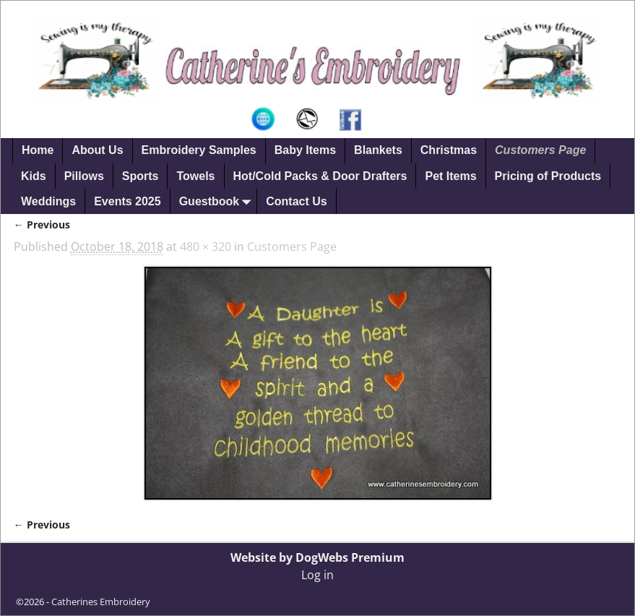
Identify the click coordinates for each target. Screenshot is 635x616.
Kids (33, 176)
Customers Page (540, 150)
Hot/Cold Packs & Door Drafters (320, 176)
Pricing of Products (548, 176)
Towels (195, 176)
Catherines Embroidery (100, 601)
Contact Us (296, 201)
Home (37, 150)
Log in (317, 575)
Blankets (378, 150)
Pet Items (450, 176)
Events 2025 (127, 201)
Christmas (448, 150)
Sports (140, 176)
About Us (97, 150)
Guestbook (218, 201)
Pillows (84, 176)
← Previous (42, 224)
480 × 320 (205, 246)
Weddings (48, 201)
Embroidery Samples (199, 150)
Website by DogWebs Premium (317, 557)
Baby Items (305, 150)
